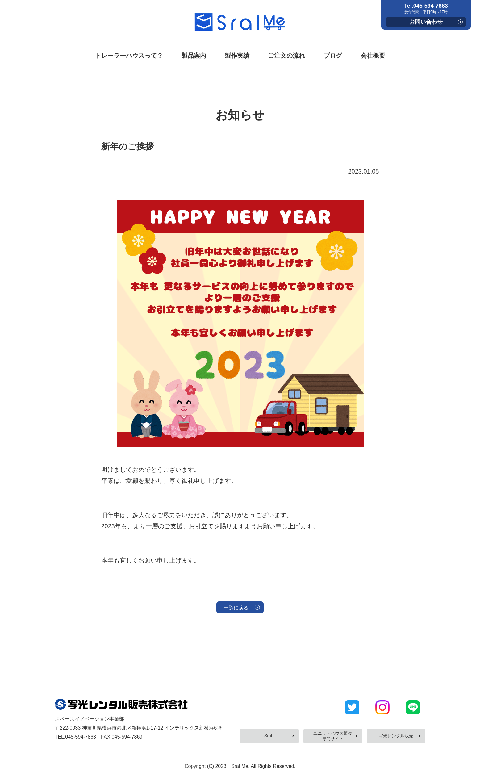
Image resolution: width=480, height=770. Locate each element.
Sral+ (269, 733)
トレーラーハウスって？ (129, 55)
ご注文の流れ (286, 55)
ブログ (332, 55)
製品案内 (194, 55)
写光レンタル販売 (396, 733)
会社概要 (373, 55)
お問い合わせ (426, 22)
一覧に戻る (235, 608)
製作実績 (237, 55)
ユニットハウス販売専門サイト (332, 733)
